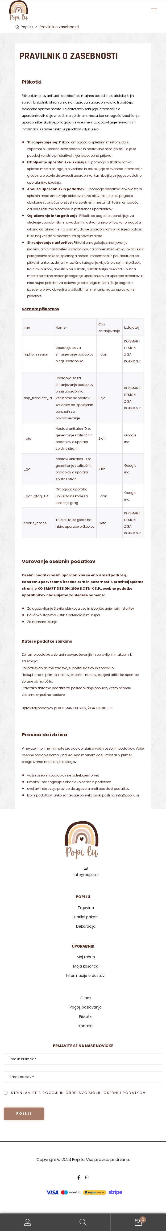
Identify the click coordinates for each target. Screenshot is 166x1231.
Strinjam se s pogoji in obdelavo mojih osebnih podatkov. (79, 1092)
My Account (27, 1222)
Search (83, 1222)
